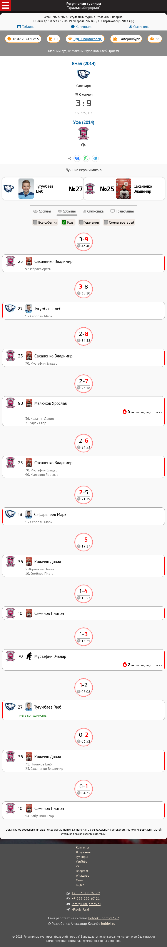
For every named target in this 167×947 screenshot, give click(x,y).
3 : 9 (83, 103)
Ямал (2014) (83, 63)
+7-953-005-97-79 (86, 893)
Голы (68, 222)
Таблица (28, 26)
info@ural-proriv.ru (86, 904)
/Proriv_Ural (80, 909)
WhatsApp (82, 875)
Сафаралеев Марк (50, 514)
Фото (79, 880)
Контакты (82, 847)
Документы (83, 852)
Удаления (89, 222)
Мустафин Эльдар (50, 656)
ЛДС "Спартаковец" (87, 39)
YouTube (81, 861)
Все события (45, 222)
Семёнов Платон (49, 808)
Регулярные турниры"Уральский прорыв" (83, 5)
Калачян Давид (47, 756)
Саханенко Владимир (143, 189)
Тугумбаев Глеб (44, 189)
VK (78, 866)
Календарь (84, 26)
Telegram (82, 870)
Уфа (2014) (83, 122)
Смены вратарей (119, 222)
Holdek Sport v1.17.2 (103, 918)
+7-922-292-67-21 (86, 898)
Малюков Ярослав (50, 403)
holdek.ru (108, 923)
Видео (80, 884)
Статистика (141, 26)
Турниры (82, 856)
